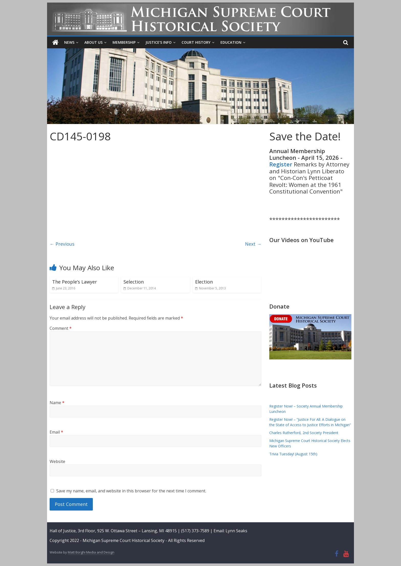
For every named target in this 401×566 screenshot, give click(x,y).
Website (57, 461)
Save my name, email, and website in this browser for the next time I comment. (131, 490)
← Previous (62, 244)
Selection (134, 282)
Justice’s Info (159, 42)
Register (280, 164)
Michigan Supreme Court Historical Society (124, 540)
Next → (253, 244)
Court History (196, 42)
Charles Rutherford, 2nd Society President (303, 432)
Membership (124, 42)
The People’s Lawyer (74, 282)
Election (204, 282)
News (69, 42)
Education (230, 42)
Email (56, 432)
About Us (93, 42)
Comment (61, 328)
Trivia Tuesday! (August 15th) (293, 453)
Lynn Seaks (236, 531)
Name (57, 402)
